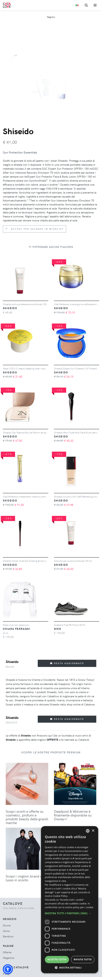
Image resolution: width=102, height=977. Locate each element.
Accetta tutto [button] (56, 959)
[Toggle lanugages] (77, 5)
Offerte (7, 952)
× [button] (93, 830)
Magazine (8, 958)
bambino (8, 936)
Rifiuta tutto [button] (83, 959)
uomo (6, 931)
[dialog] (69, 899)
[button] (8, 969)
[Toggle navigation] (95, 5)
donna (7, 925)
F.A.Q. (6, 974)
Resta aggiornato (67, 663)
